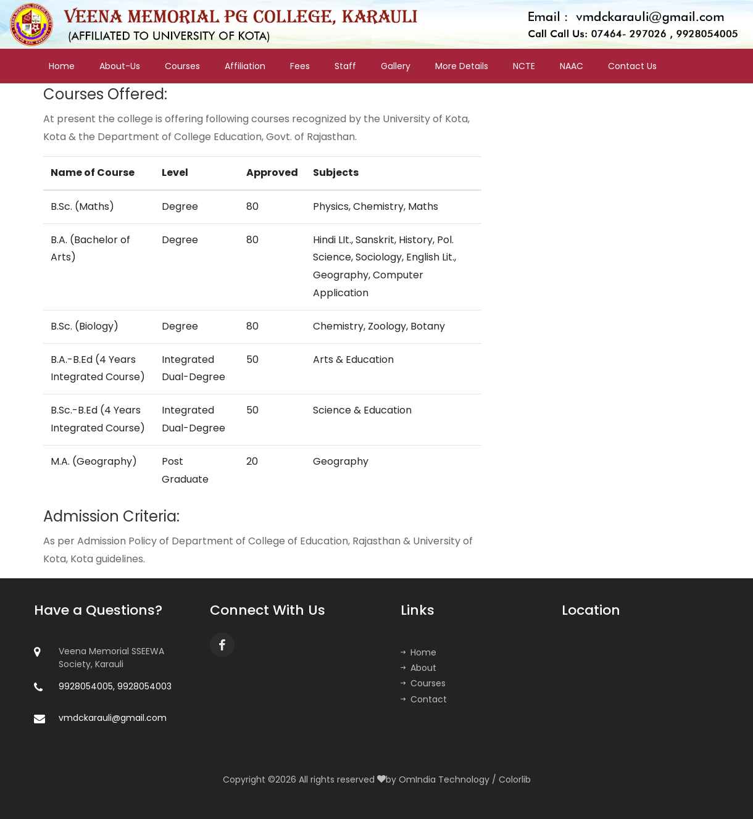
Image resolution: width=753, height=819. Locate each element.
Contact (424, 699)
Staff (345, 66)
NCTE (524, 66)
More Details (461, 66)
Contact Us (632, 66)
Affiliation (245, 66)
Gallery (395, 66)
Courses (182, 66)
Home (62, 66)
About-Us (119, 66)
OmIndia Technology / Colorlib (465, 779)
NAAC (571, 66)
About (418, 668)
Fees (300, 66)
